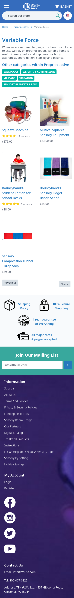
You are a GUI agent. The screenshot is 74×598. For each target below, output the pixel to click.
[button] (67, 15)
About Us (10, 395)
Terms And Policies (16, 401)
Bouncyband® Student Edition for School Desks (16, 193)
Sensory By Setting (16, 458)
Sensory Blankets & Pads (20, 84)
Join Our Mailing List (37, 355)
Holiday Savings (14, 464)
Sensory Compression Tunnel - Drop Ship (17, 261)
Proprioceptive (21, 26)
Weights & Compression (39, 71)
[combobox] (32, 15)
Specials (9, 388)
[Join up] (68, 365)
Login (7, 482)
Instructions (11, 445)
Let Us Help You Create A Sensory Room (29, 452)
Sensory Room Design (18, 420)
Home (5, 26)
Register (9, 488)
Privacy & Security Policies (20, 407)
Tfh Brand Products (16, 439)
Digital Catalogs (14, 433)
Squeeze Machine (15, 130)
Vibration (26, 78)
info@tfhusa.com (24, 572)
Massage (9, 78)
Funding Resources (16, 414)
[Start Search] (58, 15)
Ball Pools (11, 71)
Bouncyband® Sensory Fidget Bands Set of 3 (51, 193)
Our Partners (12, 426)
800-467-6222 (18, 580)
